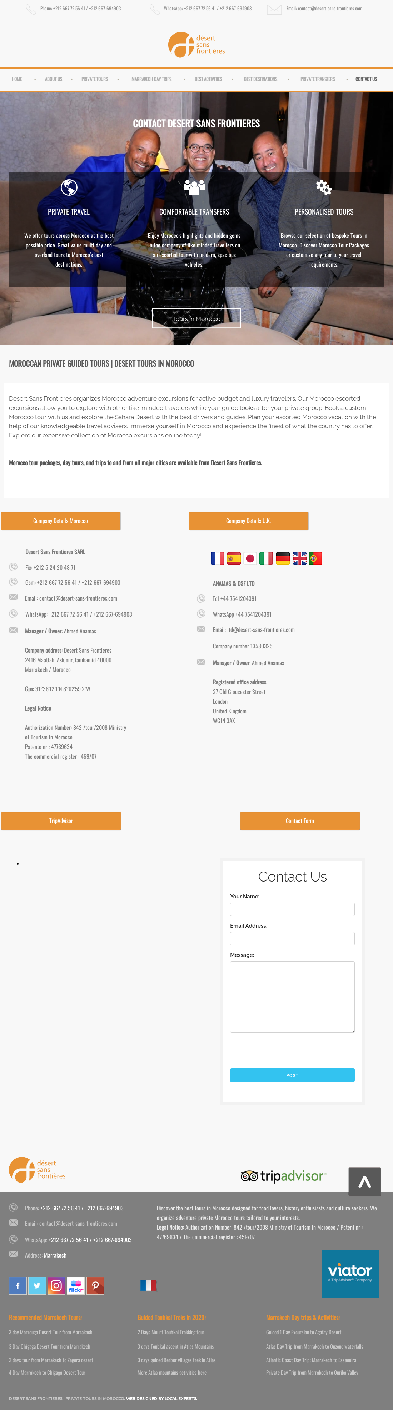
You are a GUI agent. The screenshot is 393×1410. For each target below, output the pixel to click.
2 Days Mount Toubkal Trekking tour (171, 1332)
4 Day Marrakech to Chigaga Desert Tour (47, 1372)
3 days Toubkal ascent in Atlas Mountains (176, 1346)
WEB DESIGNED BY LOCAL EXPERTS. (161, 1398)
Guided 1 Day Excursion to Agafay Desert (304, 1332)
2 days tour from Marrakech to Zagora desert (51, 1360)
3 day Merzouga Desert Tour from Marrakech (51, 1332)
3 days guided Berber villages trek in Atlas (177, 1360)
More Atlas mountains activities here (172, 1372)
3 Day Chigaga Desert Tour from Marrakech (49, 1346)
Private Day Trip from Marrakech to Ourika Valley (312, 1372)
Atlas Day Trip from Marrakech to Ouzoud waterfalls (314, 1346)
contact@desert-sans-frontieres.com (78, 1223)
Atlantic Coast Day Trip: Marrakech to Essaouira (311, 1360)
